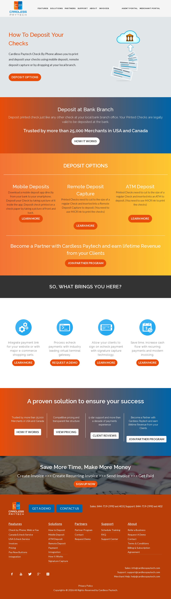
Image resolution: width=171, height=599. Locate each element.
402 (160, 506)
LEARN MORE (31, 218)
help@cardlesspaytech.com (145, 576)
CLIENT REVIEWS (105, 435)
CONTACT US (69, 508)
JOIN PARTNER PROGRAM (85, 263)
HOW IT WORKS (85, 141)
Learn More (23, 362)
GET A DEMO (41, 508)
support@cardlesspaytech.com (143, 572)
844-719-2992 (105, 506)
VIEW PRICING (66, 432)
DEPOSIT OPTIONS (25, 77)
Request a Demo (64, 362)
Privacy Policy (85, 585)
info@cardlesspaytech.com (146, 567)
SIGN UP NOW (85, 484)
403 (121, 506)
